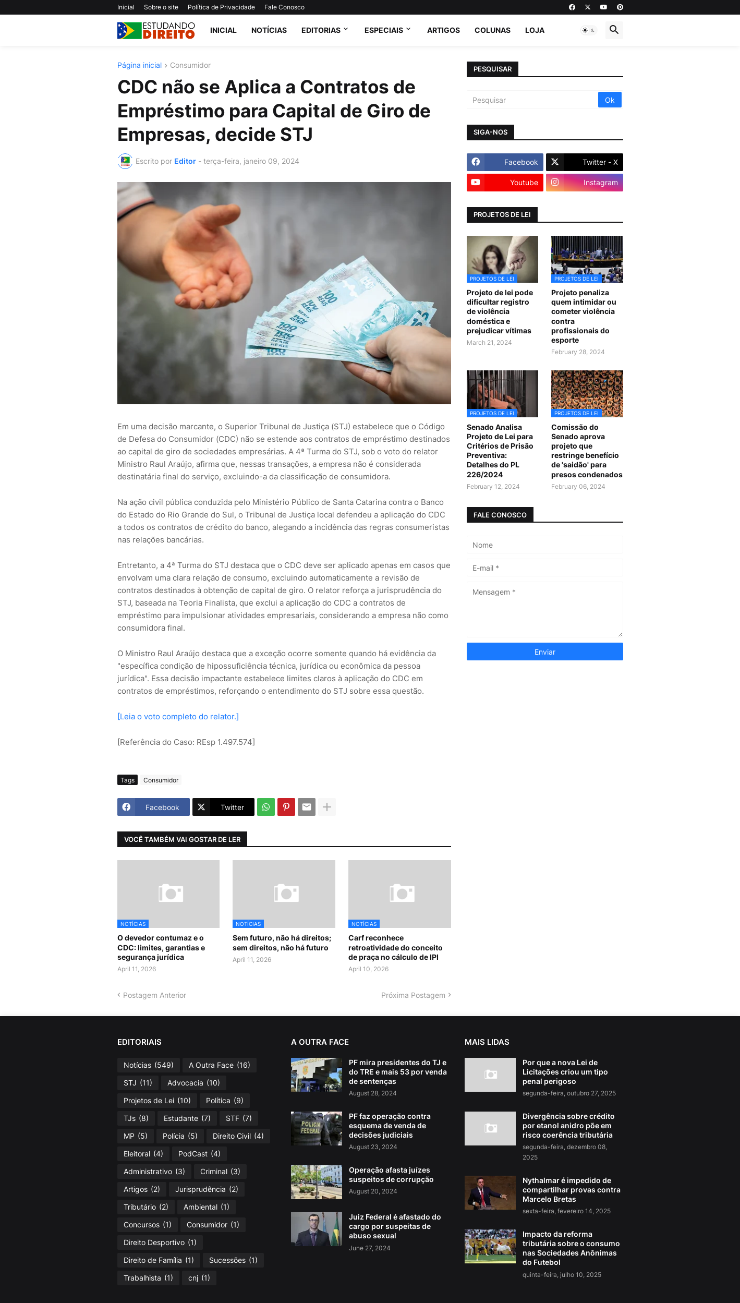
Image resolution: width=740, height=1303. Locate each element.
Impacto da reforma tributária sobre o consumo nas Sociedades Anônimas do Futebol (571, 1248)
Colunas (493, 30)
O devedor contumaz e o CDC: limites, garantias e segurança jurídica (161, 947)
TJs (136, 1118)
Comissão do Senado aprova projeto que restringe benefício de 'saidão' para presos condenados (587, 451)
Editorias (321, 30)
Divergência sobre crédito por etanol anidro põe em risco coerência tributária (569, 1125)
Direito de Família (159, 1260)
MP (136, 1136)
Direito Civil (238, 1136)
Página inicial (139, 65)
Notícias (269, 30)
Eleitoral (143, 1154)
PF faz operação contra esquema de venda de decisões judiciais (390, 1125)
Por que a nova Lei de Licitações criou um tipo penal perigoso (565, 1071)
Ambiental (206, 1207)
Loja (534, 30)
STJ (138, 1083)
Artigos (443, 30)
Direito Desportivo (160, 1242)
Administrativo (154, 1171)
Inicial (126, 7)
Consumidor (190, 65)
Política (225, 1100)
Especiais (384, 30)
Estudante (187, 1118)
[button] (589, 30)
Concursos (148, 1225)
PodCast (199, 1154)
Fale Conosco (284, 7)
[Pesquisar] (533, 99)
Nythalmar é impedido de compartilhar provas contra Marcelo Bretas (572, 1189)
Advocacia (193, 1083)
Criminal (220, 1171)
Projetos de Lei (157, 1100)
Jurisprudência (206, 1189)
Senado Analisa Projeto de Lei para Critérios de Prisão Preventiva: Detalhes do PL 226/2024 (500, 451)
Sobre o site (161, 7)
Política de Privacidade (221, 7)
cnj (199, 1278)
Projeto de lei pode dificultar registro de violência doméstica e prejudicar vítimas (500, 311)
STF (239, 1118)
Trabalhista (148, 1278)
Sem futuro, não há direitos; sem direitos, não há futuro (282, 942)
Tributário (146, 1207)
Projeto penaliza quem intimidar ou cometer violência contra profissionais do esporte (583, 316)
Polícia (180, 1136)
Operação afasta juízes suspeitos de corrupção (391, 1174)
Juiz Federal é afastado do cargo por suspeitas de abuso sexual (395, 1226)
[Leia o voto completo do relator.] (178, 716)
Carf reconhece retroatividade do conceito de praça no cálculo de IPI (395, 947)
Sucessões (233, 1260)
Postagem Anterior (154, 995)
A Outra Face (219, 1065)
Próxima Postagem (413, 995)
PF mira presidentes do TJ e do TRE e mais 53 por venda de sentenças (398, 1071)
